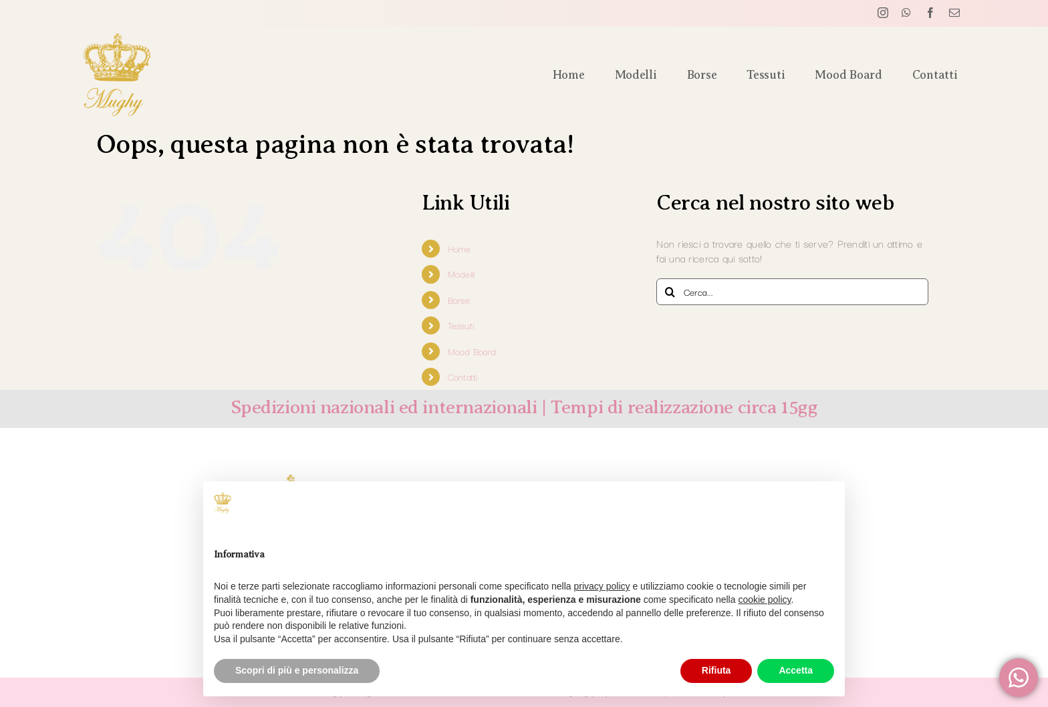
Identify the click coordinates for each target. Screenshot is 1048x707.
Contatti (463, 376)
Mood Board (472, 351)
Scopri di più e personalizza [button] (296, 670)
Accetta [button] (796, 670)
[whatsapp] (906, 12)
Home (459, 248)
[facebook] (930, 12)
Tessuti (461, 325)
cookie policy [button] (764, 599)
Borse (459, 299)
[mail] (954, 12)
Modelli (461, 273)
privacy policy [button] (602, 586)
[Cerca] (669, 291)
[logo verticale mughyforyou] (117, 39)
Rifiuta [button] (716, 670)
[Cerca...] (792, 291)
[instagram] (883, 12)
